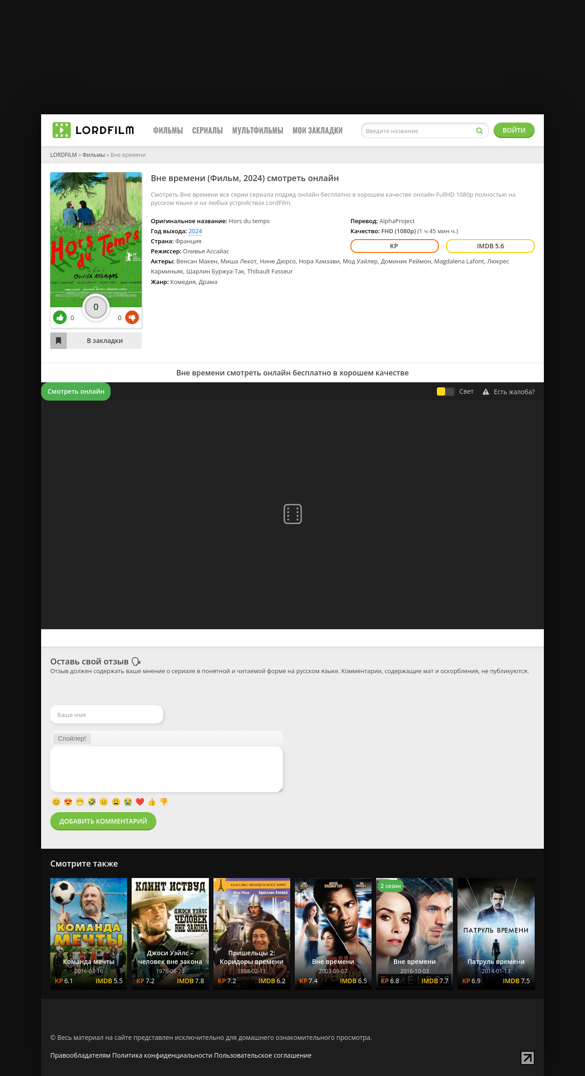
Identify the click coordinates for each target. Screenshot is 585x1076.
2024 (252, 177)
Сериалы (207, 130)
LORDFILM (63, 155)
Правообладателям (80, 1055)
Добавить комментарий (103, 821)
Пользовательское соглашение (262, 1055)
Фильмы (168, 130)
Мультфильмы (257, 130)
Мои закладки (317, 130)
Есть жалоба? (509, 391)
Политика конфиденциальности (162, 1055)
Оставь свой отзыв (89, 661)
